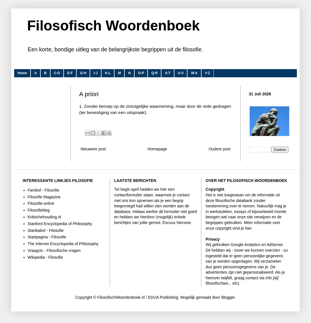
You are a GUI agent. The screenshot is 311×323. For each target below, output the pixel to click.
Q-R (154, 73)
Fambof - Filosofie (43, 190)
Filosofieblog (39, 210)
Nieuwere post (93, 149)
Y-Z (207, 73)
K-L (108, 73)
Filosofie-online (41, 203)
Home (22, 73)
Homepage (157, 149)
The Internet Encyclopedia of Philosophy (63, 243)
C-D (57, 73)
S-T (167, 73)
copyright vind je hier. (234, 228)
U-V (181, 73)
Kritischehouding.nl (44, 217)
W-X (194, 73)
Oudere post (219, 149)
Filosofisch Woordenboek (113, 26)
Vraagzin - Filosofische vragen (54, 250)
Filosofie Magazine (44, 197)
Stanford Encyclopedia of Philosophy (60, 223)
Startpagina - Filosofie (47, 237)
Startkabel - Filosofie (46, 230)
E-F (70, 73)
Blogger (228, 297)
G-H (83, 73)
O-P (141, 73)
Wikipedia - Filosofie (45, 257)
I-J (96, 73)
